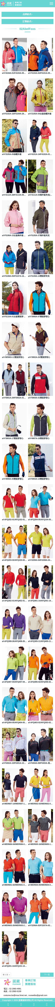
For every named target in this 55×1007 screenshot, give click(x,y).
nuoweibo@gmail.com (37, 995)
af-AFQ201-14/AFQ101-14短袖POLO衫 (14, 966)
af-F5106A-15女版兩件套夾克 (14, 235)
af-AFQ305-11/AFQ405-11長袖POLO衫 (40, 641)
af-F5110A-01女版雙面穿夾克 (14, 317)
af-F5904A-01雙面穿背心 (39, 398)
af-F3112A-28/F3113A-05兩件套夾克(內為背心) (14, 195)
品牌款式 (27, 14)
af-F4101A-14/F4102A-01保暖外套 (40, 154)
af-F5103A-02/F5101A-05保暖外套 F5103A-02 (40, 73)
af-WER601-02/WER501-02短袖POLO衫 (14, 885)
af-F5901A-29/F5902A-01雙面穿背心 (14, 398)
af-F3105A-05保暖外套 (12, 154)
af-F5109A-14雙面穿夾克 (39, 276)
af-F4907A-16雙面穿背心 (39, 438)
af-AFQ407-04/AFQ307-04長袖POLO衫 (14, 682)
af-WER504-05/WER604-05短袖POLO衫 (40, 885)
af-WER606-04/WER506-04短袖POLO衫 (14, 844)
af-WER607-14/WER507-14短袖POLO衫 (14, 804)
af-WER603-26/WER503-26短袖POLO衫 (14, 925)
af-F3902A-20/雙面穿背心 (39, 357)
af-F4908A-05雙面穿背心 (13, 479)
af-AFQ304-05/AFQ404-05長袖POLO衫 (14, 723)
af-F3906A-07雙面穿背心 (39, 317)
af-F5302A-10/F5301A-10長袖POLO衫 (14, 763)
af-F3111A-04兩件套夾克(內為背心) (40, 195)
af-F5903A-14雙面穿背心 (39, 479)
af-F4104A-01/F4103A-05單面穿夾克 (14, 73)
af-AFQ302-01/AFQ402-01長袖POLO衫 (14, 601)
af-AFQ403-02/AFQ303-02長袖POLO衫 (40, 723)
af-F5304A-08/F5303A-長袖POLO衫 (40, 763)
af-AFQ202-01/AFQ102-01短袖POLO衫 (14, 520)
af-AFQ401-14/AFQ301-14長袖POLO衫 (40, 601)
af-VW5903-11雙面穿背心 (13, 357)
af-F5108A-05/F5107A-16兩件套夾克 (14, 276)
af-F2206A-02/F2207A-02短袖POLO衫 (40, 925)
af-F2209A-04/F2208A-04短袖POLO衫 (40, 560)
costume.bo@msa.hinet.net (15, 995)
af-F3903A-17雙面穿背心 (13, 438)
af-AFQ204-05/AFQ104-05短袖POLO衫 (40, 520)
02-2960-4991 (15, 989)
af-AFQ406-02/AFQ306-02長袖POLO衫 (40, 682)
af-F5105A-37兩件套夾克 (39, 235)
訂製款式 (27, 21)
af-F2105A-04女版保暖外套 (39, 114)
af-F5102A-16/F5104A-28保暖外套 (14, 114)
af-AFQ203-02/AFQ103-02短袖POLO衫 (14, 560)
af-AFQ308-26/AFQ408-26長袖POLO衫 (14, 641)
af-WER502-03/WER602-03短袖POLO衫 (40, 804)
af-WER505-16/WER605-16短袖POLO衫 (40, 844)
